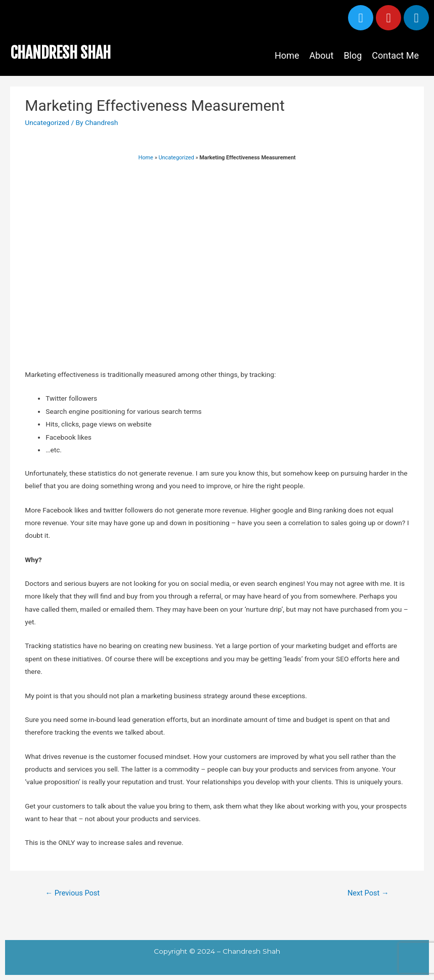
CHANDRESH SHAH (60, 53)
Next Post (368, 893)
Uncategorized (47, 122)
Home (287, 55)
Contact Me (395, 55)
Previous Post (72, 893)
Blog (352, 55)
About (321, 55)
